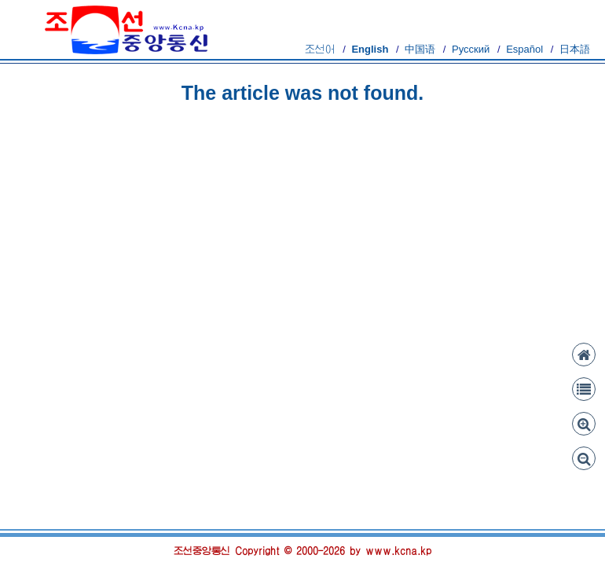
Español (524, 49)
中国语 (420, 49)
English (369, 49)
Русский (471, 49)
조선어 (320, 49)
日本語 (574, 49)
